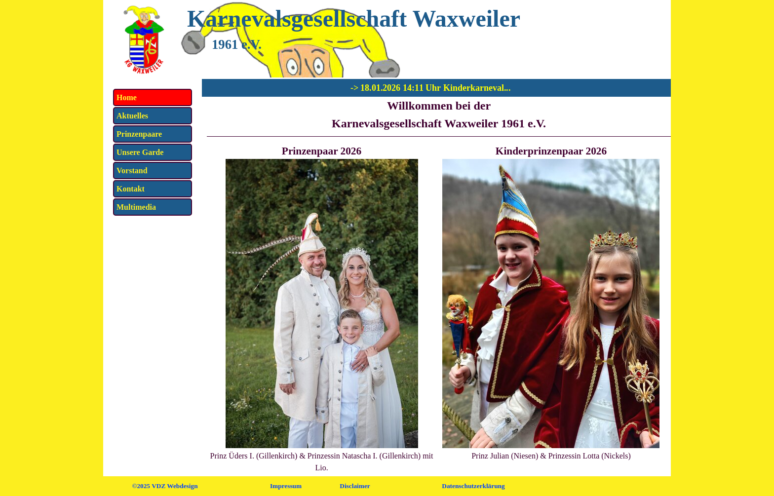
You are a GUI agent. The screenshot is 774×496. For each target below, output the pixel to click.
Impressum (286, 486)
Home (126, 97)
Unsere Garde (139, 152)
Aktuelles (132, 116)
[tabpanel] (439, 117)
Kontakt (130, 189)
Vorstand (132, 170)
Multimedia (136, 207)
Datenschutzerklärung (473, 486)
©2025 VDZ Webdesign (164, 486)
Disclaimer (355, 486)
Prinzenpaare (139, 134)
